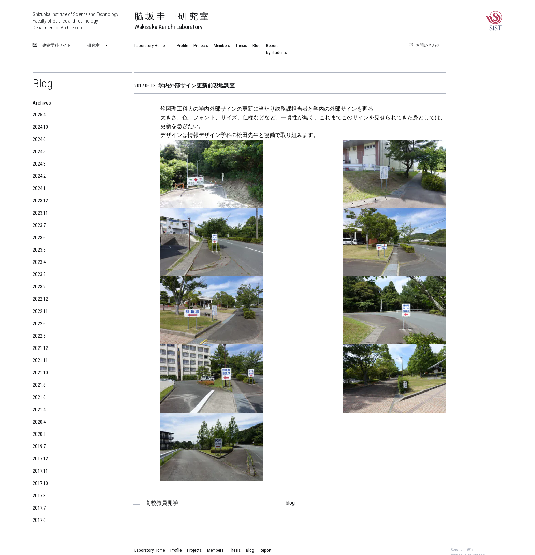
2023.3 (39, 274)
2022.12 (40, 299)
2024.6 (39, 139)
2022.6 (39, 323)
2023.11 (40, 213)
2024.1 (39, 188)
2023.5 (39, 250)
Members (222, 45)
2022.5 (39, 336)
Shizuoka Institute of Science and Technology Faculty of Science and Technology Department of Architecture (75, 21)
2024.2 (39, 176)
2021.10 (40, 372)
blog (290, 503)
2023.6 (39, 237)
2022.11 (40, 311)
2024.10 (40, 127)
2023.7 (39, 225)
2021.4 (39, 409)
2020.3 (39, 434)
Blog (256, 45)
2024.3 (39, 164)
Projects (200, 45)
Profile (182, 45)
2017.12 (40, 458)
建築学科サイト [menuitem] (56, 45)
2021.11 (40, 360)
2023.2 (39, 286)
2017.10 (40, 483)
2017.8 (39, 495)
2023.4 (39, 262)
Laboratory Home (149, 45)
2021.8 (39, 385)
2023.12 (40, 200)
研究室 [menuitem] (93, 45)
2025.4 (39, 114)
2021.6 (39, 397)
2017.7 (39, 508)
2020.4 (39, 422)
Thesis (241, 45)
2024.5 (39, 151)
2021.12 (40, 348)
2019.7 (39, 446)
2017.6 (39, 520)
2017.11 (40, 471)
